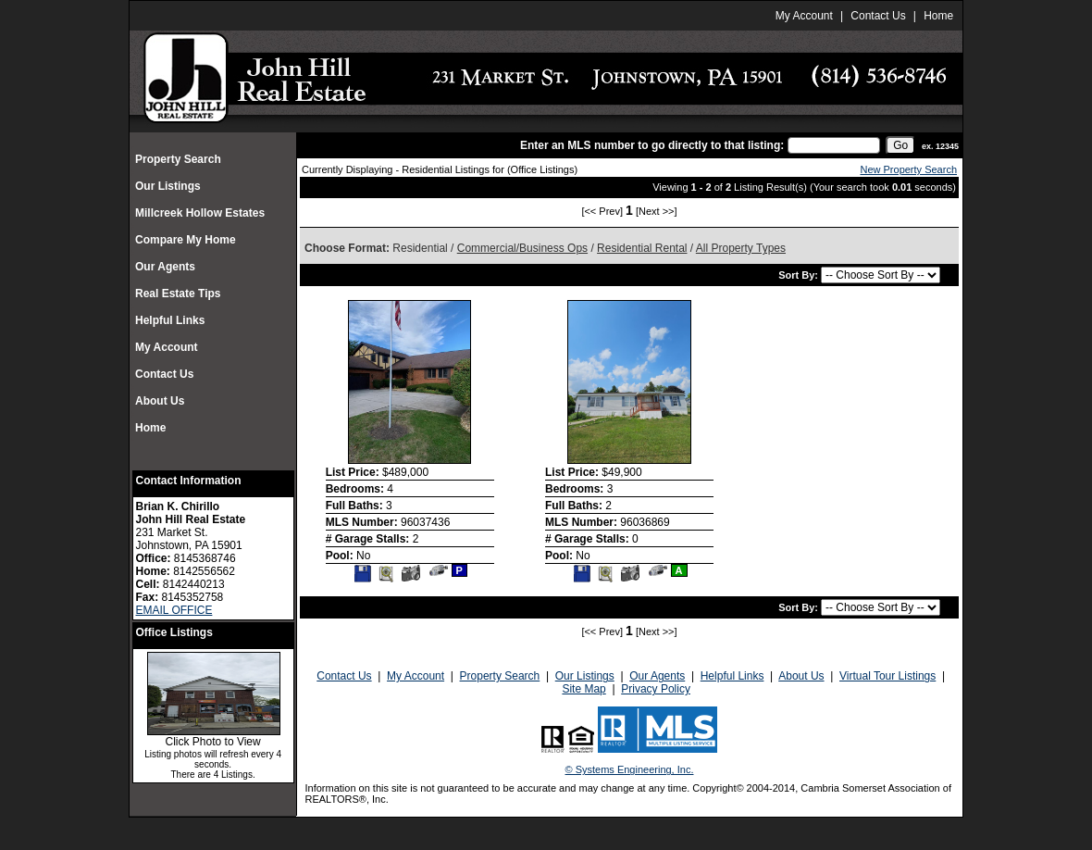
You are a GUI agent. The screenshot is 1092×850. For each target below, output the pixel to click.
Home (938, 15)
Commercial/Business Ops (522, 248)
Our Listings (168, 186)
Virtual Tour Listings (887, 675)
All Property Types (741, 248)
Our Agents (165, 266)
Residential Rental (642, 248)
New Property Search (908, 169)
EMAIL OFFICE (174, 610)
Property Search (178, 159)
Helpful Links (170, 320)
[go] (900, 145)
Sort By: (799, 275)
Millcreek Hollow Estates (201, 212)
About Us (159, 400)
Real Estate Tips (177, 293)
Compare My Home (185, 239)
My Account (804, 15)
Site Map (583, 688)
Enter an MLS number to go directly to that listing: (652, 145)
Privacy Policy (655, 688)
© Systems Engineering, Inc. (629, 769)
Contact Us (877, 15)
